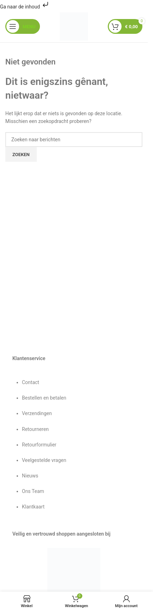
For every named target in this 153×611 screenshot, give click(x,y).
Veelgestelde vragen (44, 460)
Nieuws (30, 476)
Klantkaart (33, 507)
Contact (30, 382)
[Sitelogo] (74, 26)
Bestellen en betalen (44, 398)
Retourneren (35, 429)
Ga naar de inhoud (25, 7)
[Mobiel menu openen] (22, 26)
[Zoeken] (73, 139)
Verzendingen (37, 413)
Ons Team (33, 491)
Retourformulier (39, 445)
